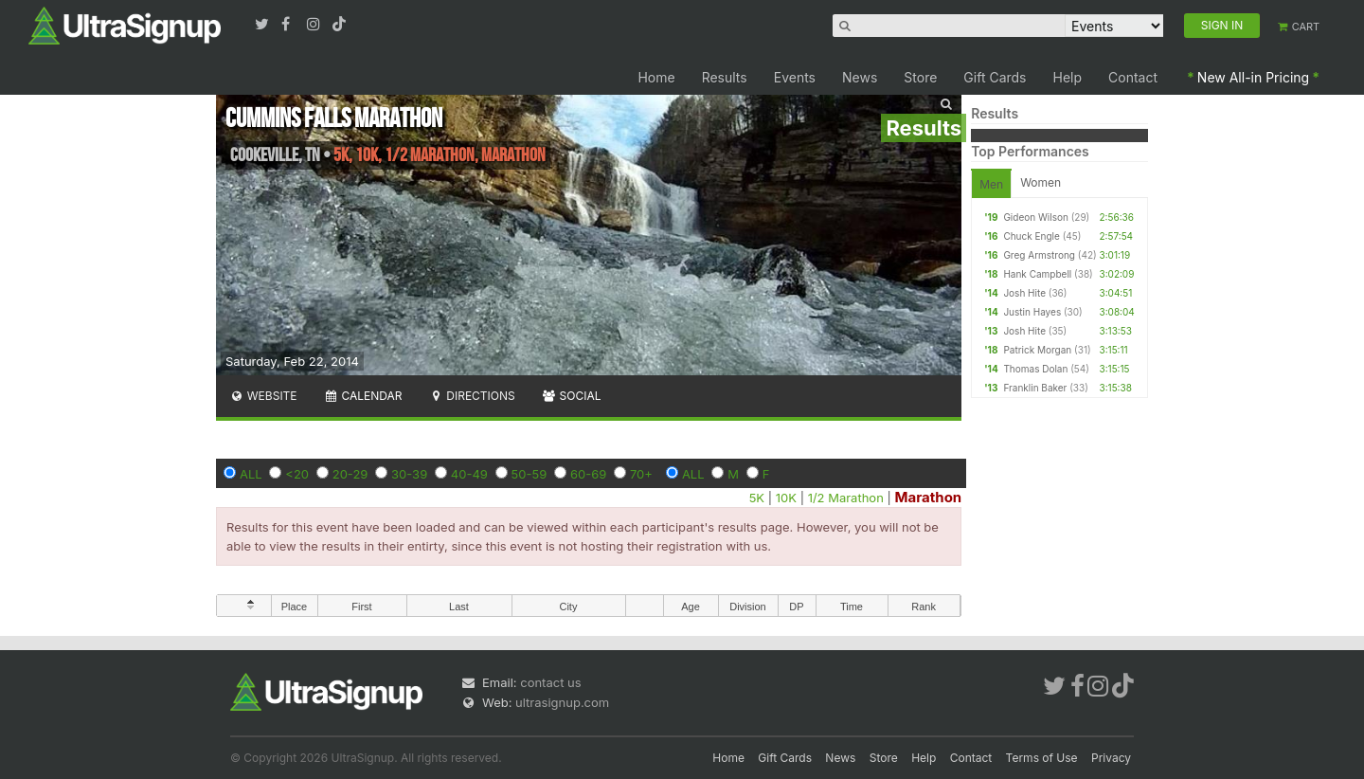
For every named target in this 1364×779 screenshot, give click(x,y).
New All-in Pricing (1253, 77)
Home (655, 77)
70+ (641, 473)
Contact (1133, 77)
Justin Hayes (1032, 311)
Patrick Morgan (1037, 349)
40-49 (469, 473)
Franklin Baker (1035, 387)
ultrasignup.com (562, 702)
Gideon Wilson (1035, 217)
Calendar (363, 396)
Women (1040, 182)
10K (786, 497)
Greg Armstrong (1039, 255)
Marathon (927, 497)
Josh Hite (1024, 293)
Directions (471, 396)
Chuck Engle (1031, 236)
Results (724, 77)
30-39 (409, 473)
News (859, 77)
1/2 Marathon (846, 497)
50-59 (529, 473)
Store (920, 77)
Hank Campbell (1037, 274)
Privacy (1111, 758)
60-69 (588, 473)
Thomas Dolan (1035, 368)
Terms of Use (1042, 758)
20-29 (350, 473)
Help (1068, 77)
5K (756, 497)
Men (991, 184)
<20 (297, 473)
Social (571, 396)
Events (795, 77)
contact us (550, 682)
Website (263, 396)
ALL (251, 473)
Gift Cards (994, 77)
